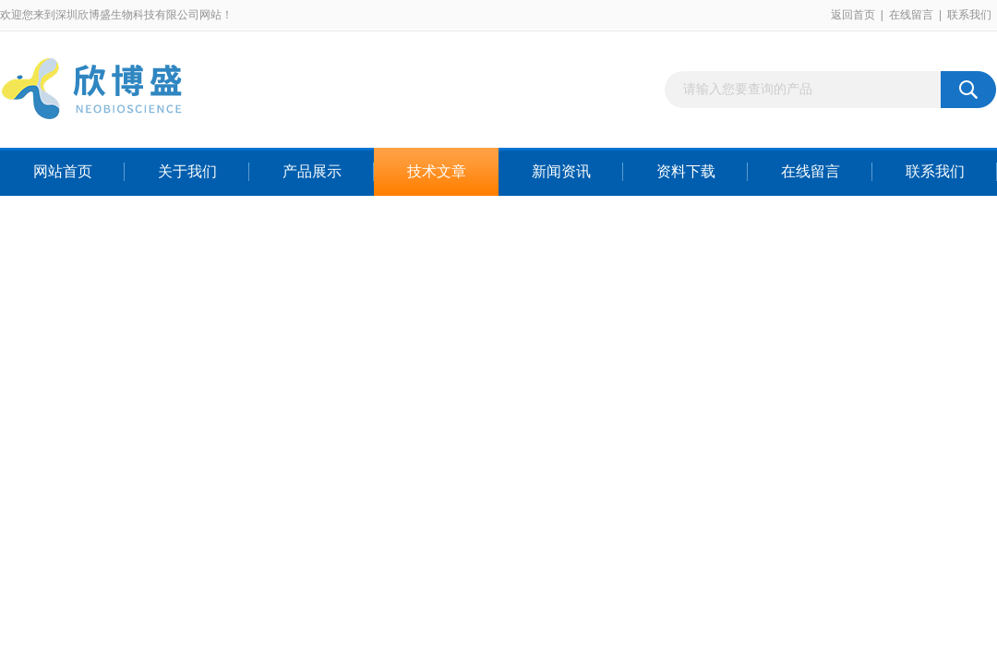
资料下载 (685, 171)
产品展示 (312, 171)
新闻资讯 (561, 171)
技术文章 (436, 171)
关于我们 (187, 171)
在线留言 (911, 14)
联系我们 (969, 14)
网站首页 (62, 171)
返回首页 (853, 14)
